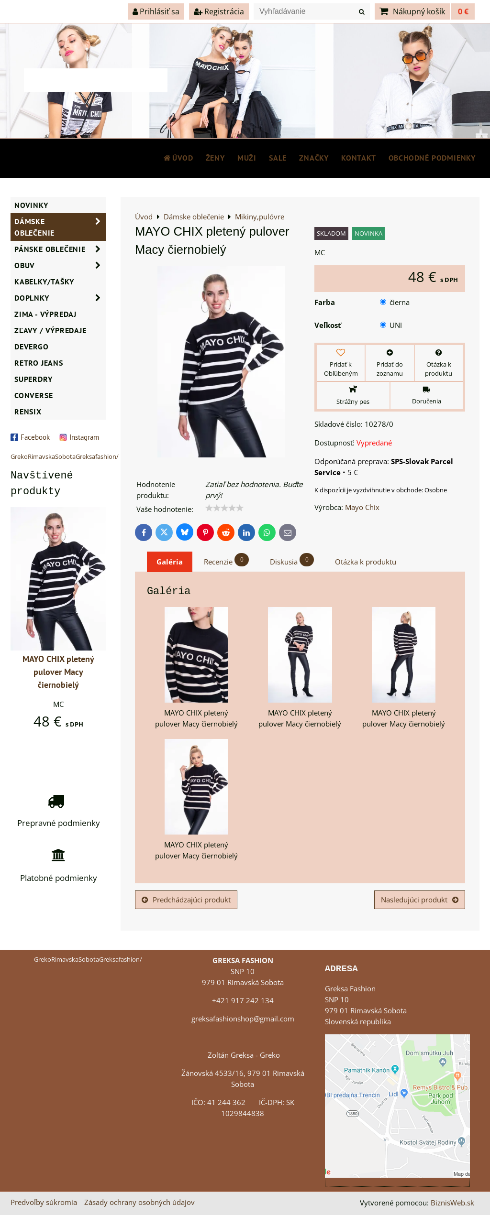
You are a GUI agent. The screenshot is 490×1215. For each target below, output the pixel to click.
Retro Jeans (38, 363)
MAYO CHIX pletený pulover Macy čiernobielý (58, 671)
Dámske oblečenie (60, 227)
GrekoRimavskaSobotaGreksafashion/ (65, 456)
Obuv (60, 265)
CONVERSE (33, 395)
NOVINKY (31, 205)
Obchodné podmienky (432, 158)
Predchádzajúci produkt (186, 900)
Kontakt (358, 158)
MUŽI (246, 158)
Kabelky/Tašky (44, 281)
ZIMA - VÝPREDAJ (45, 314)
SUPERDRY (33, 379)
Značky (314, 158)
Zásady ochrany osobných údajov (139, 1202)
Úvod (178, 158)
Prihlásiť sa (156, 11)
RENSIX (28, 411)
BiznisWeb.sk (452, 1203)
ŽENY (215, 158)
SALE (278, 158)
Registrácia (219, 11)
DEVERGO (31, 346)
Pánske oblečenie (60, 249)
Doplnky (60, 298)
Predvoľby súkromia (44, 1202)
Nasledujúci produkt (419, 900)
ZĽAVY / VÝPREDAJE (50, 330)
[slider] (224, 508)
